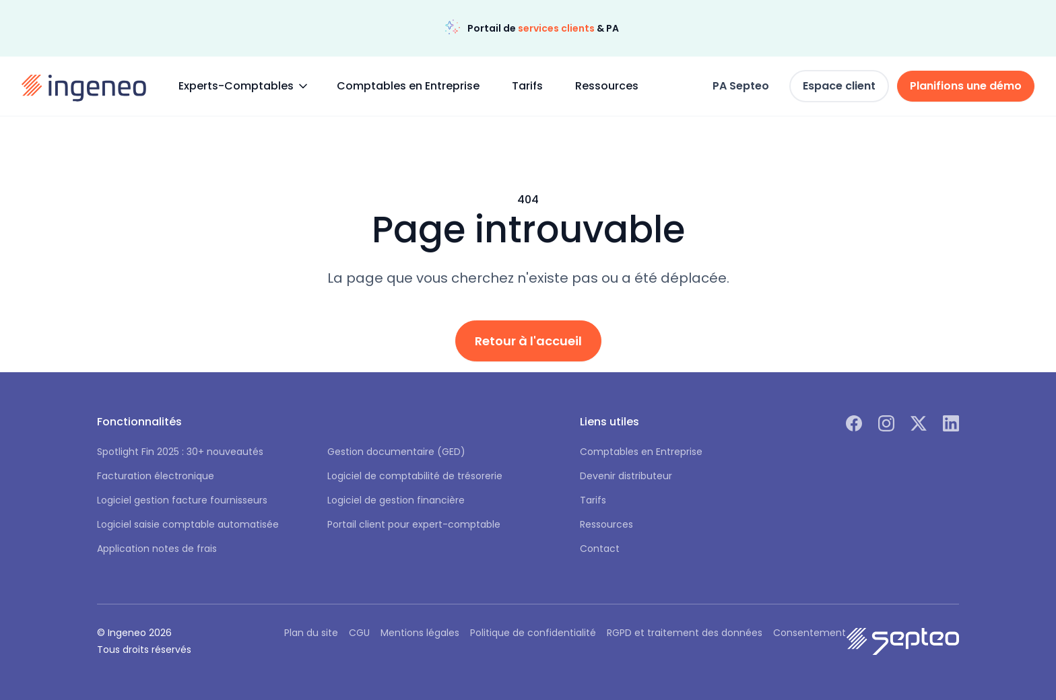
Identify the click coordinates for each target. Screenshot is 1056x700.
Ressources (606, 86)
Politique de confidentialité (533, 632)
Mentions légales (420, 632)
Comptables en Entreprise (408, 86)
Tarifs (527, 86)
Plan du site (311, 632)
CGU (359, 632)
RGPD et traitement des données (684, 632)
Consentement (809, 632)
